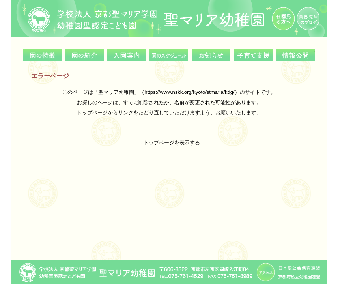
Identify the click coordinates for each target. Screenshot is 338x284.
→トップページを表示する (169, 143)
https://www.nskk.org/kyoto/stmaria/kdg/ (189, 92)
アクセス (266, 272)
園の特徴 (42, 55)
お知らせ (211, 55)
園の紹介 (84, 55)
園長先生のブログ (308, 18)
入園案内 (126, 55)
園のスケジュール (168, 55)
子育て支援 (253, 55)
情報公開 (295, 55)
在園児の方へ (283, 18)
